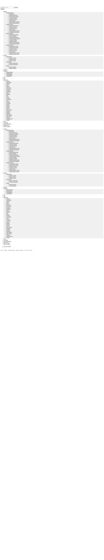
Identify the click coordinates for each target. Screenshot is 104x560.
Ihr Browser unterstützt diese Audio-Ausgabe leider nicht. (11, 363)
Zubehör (5, 70)
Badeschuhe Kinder (13, 34)
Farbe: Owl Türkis (74, 302)
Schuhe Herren (9, 24)
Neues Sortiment (4, 499)
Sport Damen (12, 20)
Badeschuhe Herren (13, 25)
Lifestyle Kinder (13, 39)
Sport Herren (12, 29)
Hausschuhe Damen (13, 16)
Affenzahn (8, 82)
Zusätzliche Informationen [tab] (9, 307)
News (4, 121)
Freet (7, 96)
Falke (7, 92)
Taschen (5, 69)
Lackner (8, 102)
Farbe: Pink (81, 302)
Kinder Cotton (12, 60)
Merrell (8, 107)
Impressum (6, 519)
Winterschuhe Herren (14, 32)
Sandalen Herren (13, 28)
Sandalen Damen (13, 19)
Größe (2, 295)
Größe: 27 (39, 304)
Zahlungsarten (6, 514)
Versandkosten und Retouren (10, 515)
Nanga (7, 108)
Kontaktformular (7, 124)
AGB (4, 518)
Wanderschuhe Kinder (14, 42)
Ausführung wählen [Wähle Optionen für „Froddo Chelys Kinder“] (8, 497)
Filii (7, 95)
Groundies (8, 99)
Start (2, 250)
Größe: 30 (55, 304)
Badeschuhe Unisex (13, 46)
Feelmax (8, 94)
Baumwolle (9, 56)
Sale (4, 78)
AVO (7, 85)
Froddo (8, 98)
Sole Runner (9, 114)
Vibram (8, 117)
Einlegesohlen (9, 72)
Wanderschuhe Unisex (14, 52)
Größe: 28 (44, 304)
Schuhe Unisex (9, 45)
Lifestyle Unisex (13, 48)
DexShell (8, 91)
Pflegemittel (9, 73)
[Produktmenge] (7, 299)
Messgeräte (12, 14)
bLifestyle (8, 89)
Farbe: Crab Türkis (41, 302)
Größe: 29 (49, 304)
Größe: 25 (28, 304)
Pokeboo (8, 111)
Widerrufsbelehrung (8, 517)
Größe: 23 (18, 304)
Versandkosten (12, 279)
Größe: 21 (7, 304)
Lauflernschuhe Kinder (14, 38)
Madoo (8, 105)
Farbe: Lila (59, 302)
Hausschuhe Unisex (13, 47)
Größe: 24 (23, 304)
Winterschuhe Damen (14, 23)
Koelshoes (44, 512)
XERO (8, 120)
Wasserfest (8, 61)
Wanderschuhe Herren (14, 30)
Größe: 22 (13, 304)
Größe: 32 (65, 304)
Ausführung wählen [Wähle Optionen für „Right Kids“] (8, 423)
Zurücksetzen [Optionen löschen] (16, 297)
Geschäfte (5, 122)
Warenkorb (6, 530)
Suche (4, 527)
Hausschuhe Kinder (13, 37)
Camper (8, 90)
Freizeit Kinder (12, 36)
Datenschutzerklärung (6, 523)
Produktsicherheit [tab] (7, 309)
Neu (4, 77)
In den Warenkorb (5, 300)
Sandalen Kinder (13, 41)
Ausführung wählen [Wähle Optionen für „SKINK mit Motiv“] (8, 460)
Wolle (7, 65)
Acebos (8, 81)
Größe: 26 (34, 304)
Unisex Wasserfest (13, 64)
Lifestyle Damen (13, 17)
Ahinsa (8, 83)
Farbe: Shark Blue (89, 302)
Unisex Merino (12, 68)
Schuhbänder (9, 74)
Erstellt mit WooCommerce (17, 523)
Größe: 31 (60, 304)
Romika (8, 112)
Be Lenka (8, 87)
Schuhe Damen (9, 12)
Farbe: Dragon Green (51, 302)
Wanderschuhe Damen (14, 21)
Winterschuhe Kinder (14, 43)
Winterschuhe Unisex (14, 54)
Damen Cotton (12, 58)
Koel (7, 100)
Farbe (2, 297)
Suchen (15, 7)
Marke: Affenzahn (72, 304)
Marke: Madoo (6, 126)
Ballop (7, 86)
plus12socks (9, 109)
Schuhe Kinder (9, 33)
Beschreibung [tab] (6, 306)
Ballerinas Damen (13, 15)
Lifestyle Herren (13, 27)
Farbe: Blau (34, 302)
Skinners (8, 113)
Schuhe (5, 11)
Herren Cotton (12, 59)
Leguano (8, 103)
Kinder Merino (12, 67)
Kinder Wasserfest (13, 63)
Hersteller (5, 80)
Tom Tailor (8, 116)
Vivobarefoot (9, 118)
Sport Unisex (12, 51)
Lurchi (7, 104)
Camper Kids (65, 507)
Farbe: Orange (66, 302)
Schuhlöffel (9, 76)
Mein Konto (6, 125)
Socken (5, 55)
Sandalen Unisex (13, 50)
